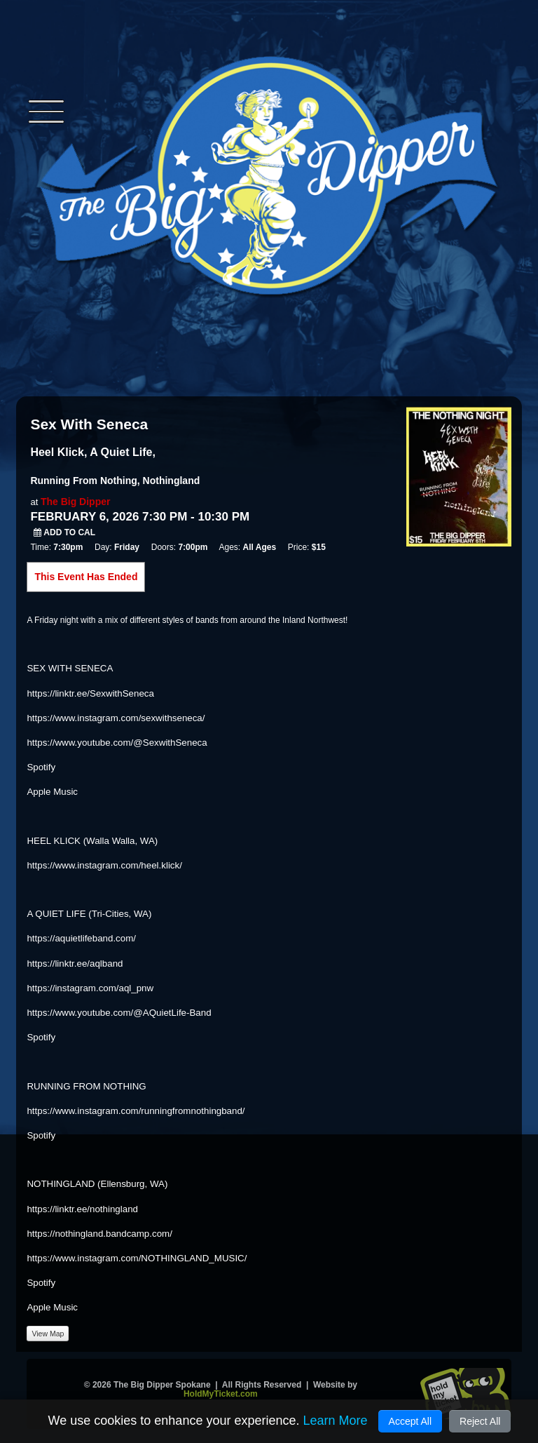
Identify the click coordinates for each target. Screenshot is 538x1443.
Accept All (410, 1421)
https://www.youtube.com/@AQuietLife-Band (119, 1012)
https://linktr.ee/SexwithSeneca (90, 693)
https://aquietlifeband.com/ (81, 938)
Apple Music (52, 791)
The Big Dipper (76, 501)
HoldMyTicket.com (221, 1394)
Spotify (41, 767)
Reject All (480, 1421)
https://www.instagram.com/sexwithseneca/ (116, 718)
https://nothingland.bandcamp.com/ (99, 1233)
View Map (48, 1333)
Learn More (335, 1421)
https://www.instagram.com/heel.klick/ (104, 865)
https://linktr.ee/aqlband (75, 963)
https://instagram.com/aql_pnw (90, 988)
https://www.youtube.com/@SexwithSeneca (117, 742)
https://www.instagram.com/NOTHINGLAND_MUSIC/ (137, 1258)
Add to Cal (64, 532)
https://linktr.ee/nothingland (82, 1209)
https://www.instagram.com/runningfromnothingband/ (135, 1111)
